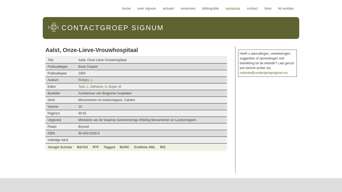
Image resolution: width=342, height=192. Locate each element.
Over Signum (177, 8)
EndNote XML (114, 147)
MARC (94, 147)
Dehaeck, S (75, 87)
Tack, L (60, 87)
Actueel (199, 8)
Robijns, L (62, 80)
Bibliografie (241, 8)
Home (157, 8)
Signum (80, 27)
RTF (65, 147)
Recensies (218, 8)
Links (298, 8)
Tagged (78, 147)
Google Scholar (29, 147)
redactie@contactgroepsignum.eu (281, 68)
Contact (283, 8)
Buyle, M (92, 87)
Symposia (263, 8)
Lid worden (317, 8)
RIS (132, 147)
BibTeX (51, 147)
